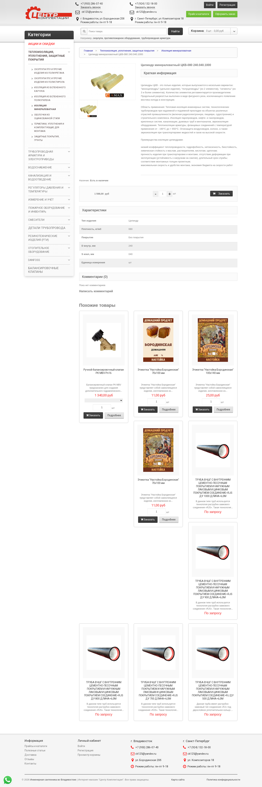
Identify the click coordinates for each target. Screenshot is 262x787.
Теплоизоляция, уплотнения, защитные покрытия (46, 55)
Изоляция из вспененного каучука (50, 89)
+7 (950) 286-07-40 (146, 747)
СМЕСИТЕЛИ (36, 219)
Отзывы (29, 759)
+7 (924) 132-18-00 (199, 747)
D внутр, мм (89, 245)
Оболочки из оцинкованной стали (47, 116)
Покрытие (87, 237)
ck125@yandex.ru (92, 11)
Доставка (30, 754)
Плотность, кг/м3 (91, 229)
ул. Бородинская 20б (148, 760)
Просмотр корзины (89, 754)
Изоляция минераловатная (45, 107)
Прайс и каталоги (198, 14)
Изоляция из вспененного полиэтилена (50, 98)
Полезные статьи (35, 750)
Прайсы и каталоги (36, 746)
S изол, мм (88, 254)
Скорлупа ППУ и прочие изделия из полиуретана (49, 71)
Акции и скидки (41, 44)
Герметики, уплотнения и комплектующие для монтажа (49, 127)
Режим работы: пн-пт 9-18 (151, 766)
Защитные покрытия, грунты (46, 138)
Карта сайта (177, 779)
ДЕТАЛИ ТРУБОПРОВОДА (46, 228)
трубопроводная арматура (155, 38)
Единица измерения (93, 262)
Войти (209, 4)
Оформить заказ (225, 14)
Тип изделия (89, 220)
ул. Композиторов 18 (201, 760)
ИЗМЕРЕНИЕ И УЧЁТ (41, 199)
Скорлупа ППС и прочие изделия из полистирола (49, 80)
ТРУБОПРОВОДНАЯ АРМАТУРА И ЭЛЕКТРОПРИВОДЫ (41, 155)
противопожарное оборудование (122, 38)
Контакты (30, 763)
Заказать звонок (91, 7)
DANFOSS (34, 260)
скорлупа (98, 38)
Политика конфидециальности (223, 779)
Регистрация (227, 4)
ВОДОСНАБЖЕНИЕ (40, 167)
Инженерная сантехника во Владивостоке (53, 779)
